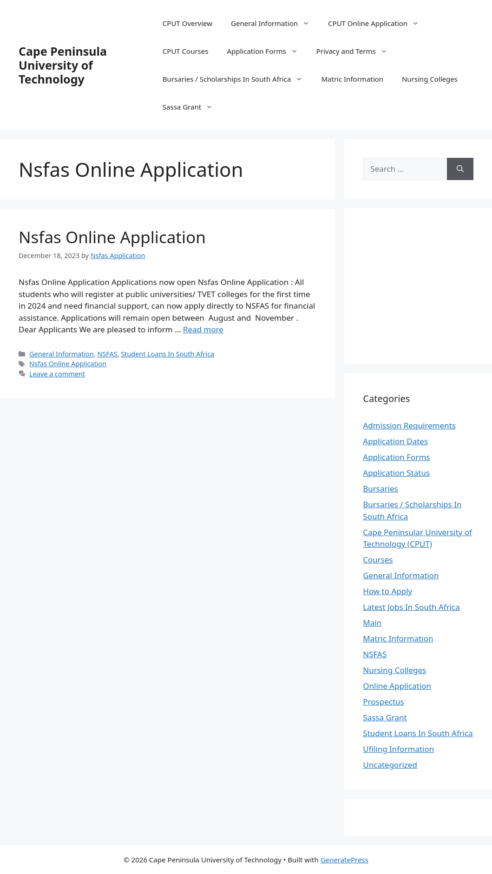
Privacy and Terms (356, 51)
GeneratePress (344, 859)
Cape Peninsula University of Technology (63, 65)
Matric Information (352, 79)
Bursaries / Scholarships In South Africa (237, 79)
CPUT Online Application (378, 23)
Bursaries (380, 488)
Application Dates (395, 441)
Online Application (397, 685)
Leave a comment (57, 373)
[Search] (460, 169)
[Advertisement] (427, 285)
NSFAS (107, 354)
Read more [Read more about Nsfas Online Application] (203, 329)
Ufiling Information (398, 749)
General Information (275, 23)
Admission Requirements (409, 425)
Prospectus (383, 701)
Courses (378, 559)
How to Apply (387, 591)
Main (372, 622)
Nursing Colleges (430, 79)
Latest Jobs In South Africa (411, 607)
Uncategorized (390, 764)
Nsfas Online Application (112, 237)
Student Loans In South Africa (167, 354)
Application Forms (267, 51)
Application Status (396, 472)
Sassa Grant (192, 107)
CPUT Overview (187, 23)
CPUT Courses (186, 51)
